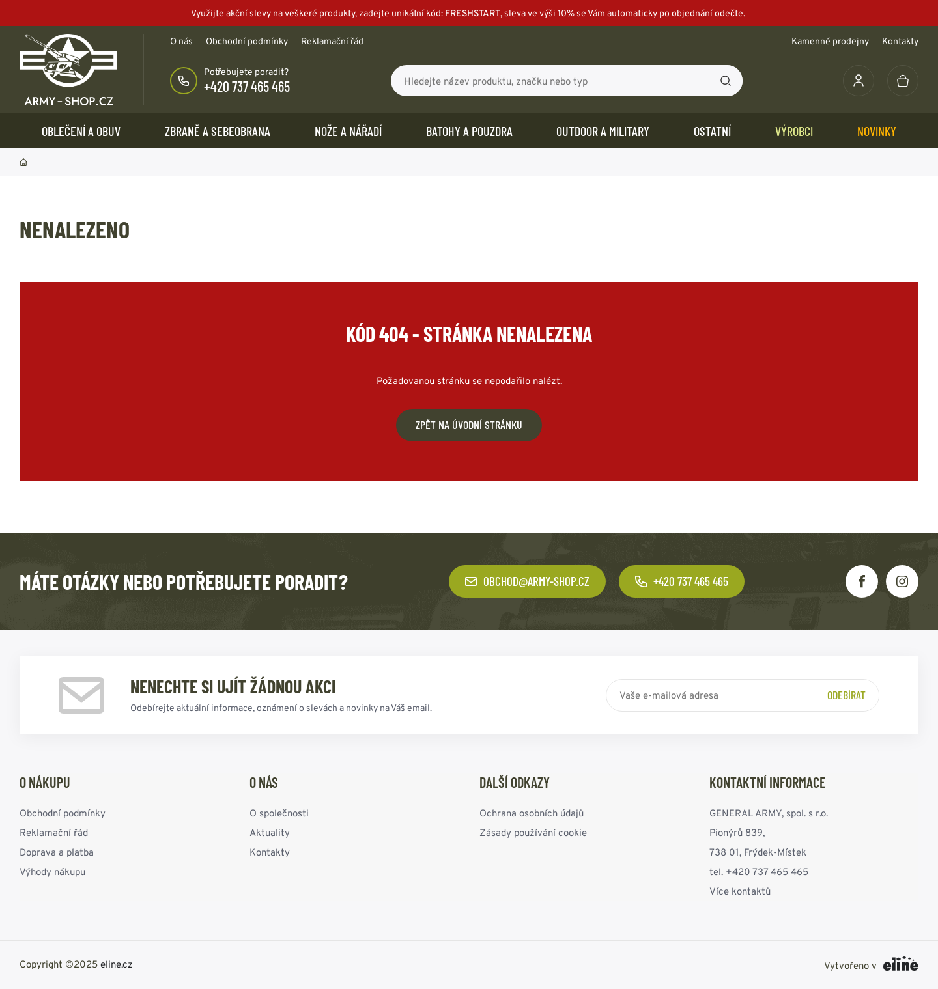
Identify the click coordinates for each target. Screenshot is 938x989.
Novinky (876, 131)
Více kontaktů (740, 891)
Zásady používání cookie (533, 832)
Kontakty (900, 41)
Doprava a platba (57, 851)
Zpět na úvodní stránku (469, 424)
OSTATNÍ (712, 131)
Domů (23, 162)
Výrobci (794, 131)
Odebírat (846, 695)
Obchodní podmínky (247, 41)
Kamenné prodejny (830, 41)
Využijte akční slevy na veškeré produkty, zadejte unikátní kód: (469, 13)
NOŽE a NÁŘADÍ (348, 131)
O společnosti (279, 812)
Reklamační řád (332, 41)
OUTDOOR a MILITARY (602, 131)
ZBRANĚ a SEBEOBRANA (217, 131)
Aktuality (269, 832)
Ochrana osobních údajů (531, 812)
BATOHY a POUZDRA (469, 131)
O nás (181, 41)
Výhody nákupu (52, 871)
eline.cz (116, 963)
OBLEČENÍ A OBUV (81, 131)
